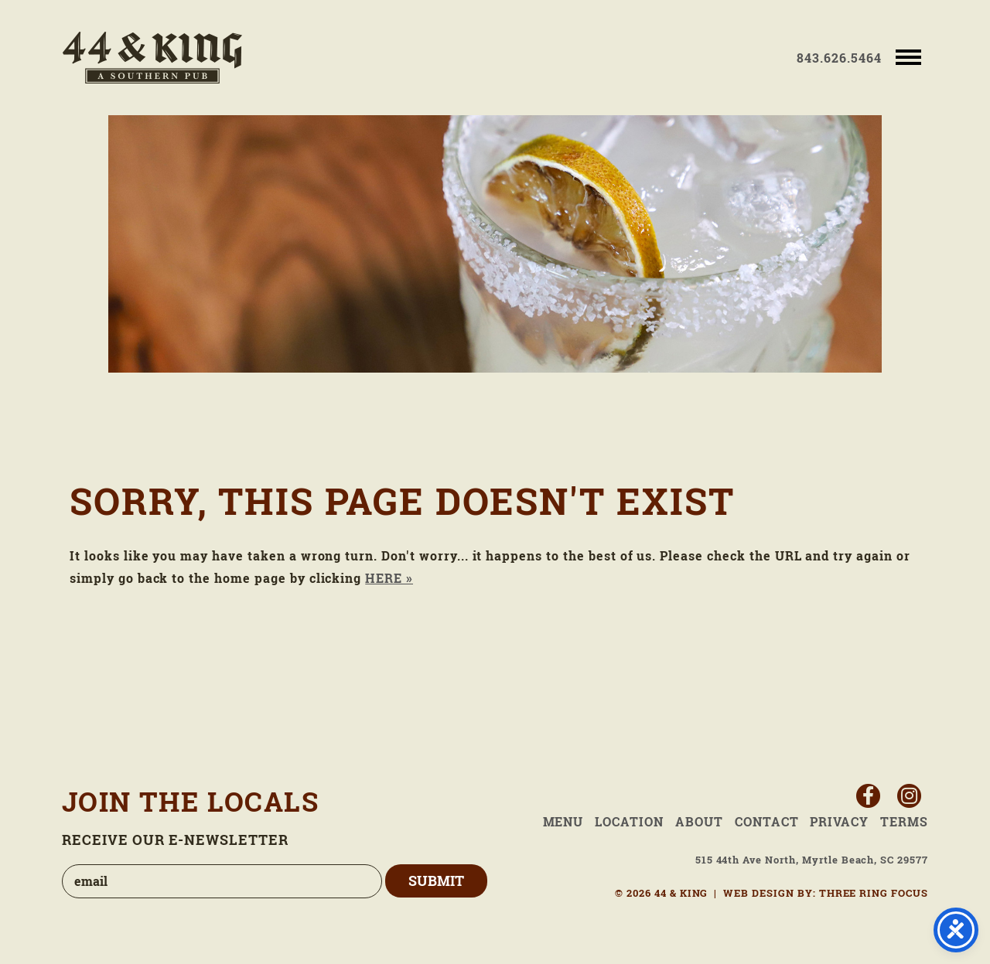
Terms (904, 821)
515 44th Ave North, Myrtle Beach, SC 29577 (811, 860)
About (699, 821)
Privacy (839, 821)
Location (629, 821)
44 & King (152, 57)
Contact (767, 821)
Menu (563, 821)
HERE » (389, 578)
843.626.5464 (839, 57)
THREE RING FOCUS (873, 893)
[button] (908, 56)
